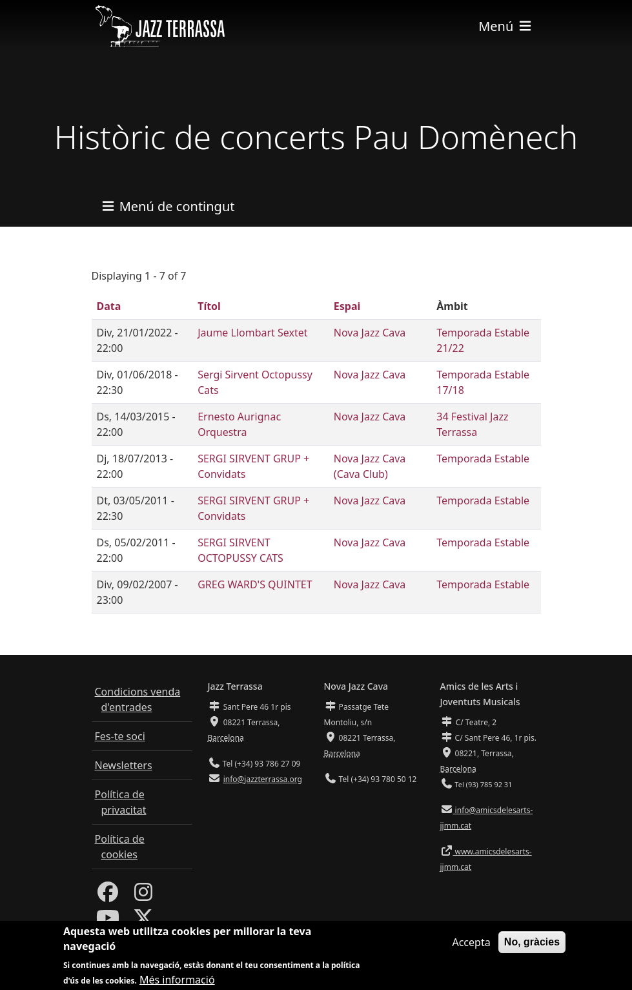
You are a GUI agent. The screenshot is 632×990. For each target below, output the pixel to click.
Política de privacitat (121, 802)
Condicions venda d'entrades (138, 699)
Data (109, 306)
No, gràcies (532, 947)
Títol (209, 306)
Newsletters (123, 765)
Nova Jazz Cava (370, 332)
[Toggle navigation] (505, 26)
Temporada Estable (482, 458)
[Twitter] (143, 921)
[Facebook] (108, 896)
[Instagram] (143, 896)
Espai (347, 306)
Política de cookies (120, 846)
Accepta (471, 948)
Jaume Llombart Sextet (252, 332)
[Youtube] (108, 921)
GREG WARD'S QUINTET (255, 584)
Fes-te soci (120, 736)
